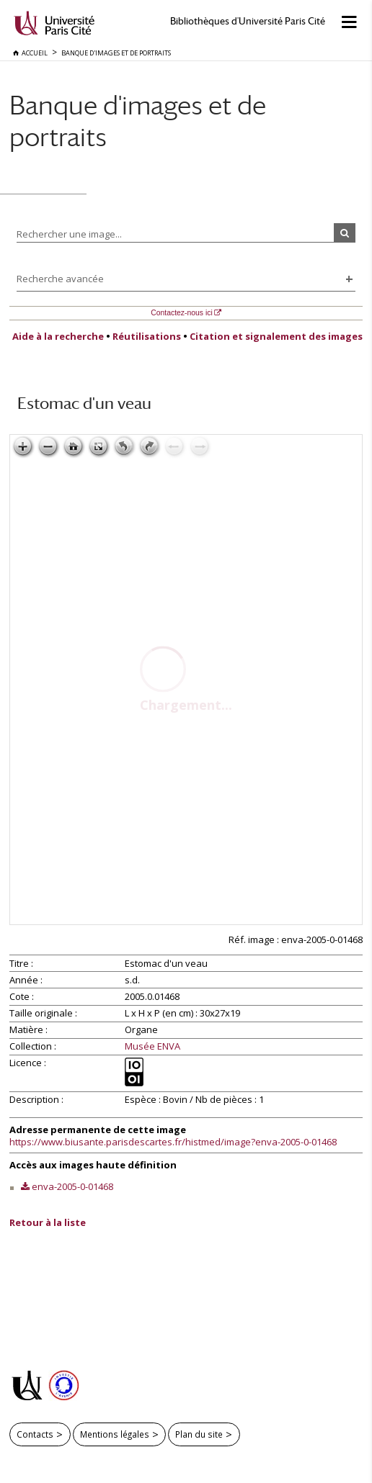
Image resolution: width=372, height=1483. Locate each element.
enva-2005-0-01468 (72, 1186)
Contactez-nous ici (181, 313)
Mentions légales (114, 1434)
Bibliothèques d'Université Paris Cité (247, 21)
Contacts (35, 1434)
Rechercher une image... (69, 233)
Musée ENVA (152, 1046)
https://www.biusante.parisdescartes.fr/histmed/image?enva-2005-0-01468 (173, 1141)
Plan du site (199, 1434)
